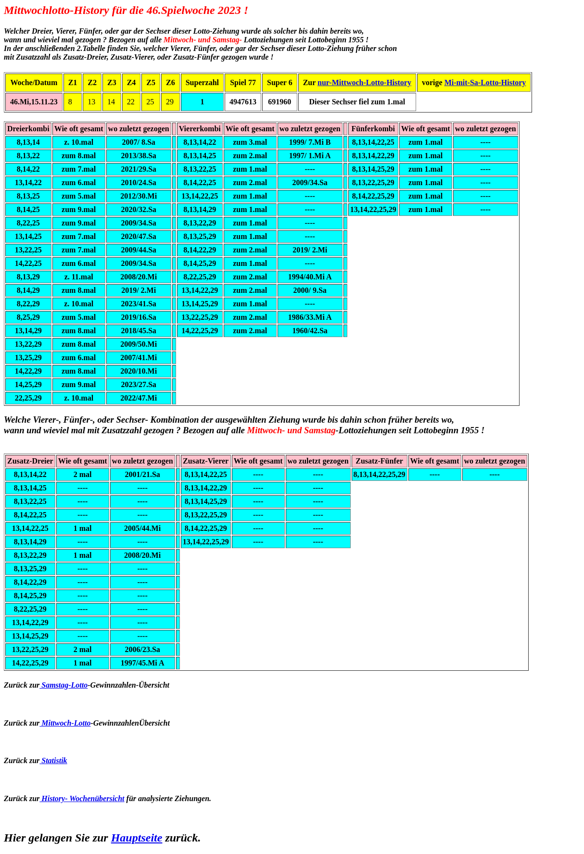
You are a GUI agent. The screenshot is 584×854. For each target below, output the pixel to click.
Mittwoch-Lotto (64, 723)
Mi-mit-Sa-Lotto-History (485, 82)
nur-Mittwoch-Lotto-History (364, 82)
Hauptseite (137, 837)
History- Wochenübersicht (81, 798)
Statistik (53, 760)
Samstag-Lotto (63, 685)
